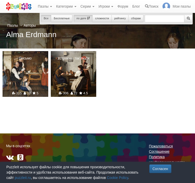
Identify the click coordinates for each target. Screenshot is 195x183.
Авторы (30, 25)
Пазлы (45, 6)
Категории (66, 6)
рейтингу (120, 18)
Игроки (106, 6)
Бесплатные (62, 18)
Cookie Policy (117, 178)
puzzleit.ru (23, 178)
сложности (102, 18)
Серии (87, 6)
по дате (83, 18)
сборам (136, 18)
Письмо (25, 58)
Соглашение (159, 151)
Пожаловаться (161, 146)
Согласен (160, 169)
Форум (122, 6)
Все (46, 18)
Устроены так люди (73, 58)
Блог (136, 6)
